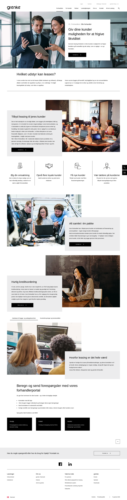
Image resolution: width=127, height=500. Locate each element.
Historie (38, 480)
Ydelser (76, 8)
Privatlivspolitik (101, 497)
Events (95, 477)
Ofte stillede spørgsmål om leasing (73, 480)
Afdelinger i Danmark (101, 4)
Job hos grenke (40, 483)
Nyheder (96, 480)
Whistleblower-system (70, 483)
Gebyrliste (67, 488)
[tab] (24, 318)
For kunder (69, 8)
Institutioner (10, 480)
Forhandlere (59, 8)
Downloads (96, 483)
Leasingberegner (85, 8)
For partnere (68, 477)
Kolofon (94, 497)
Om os (95, 8)
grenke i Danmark (40, 477)
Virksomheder (10, 477)
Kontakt (101, 8)
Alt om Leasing (110, 8)
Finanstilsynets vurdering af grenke (74, 485)
